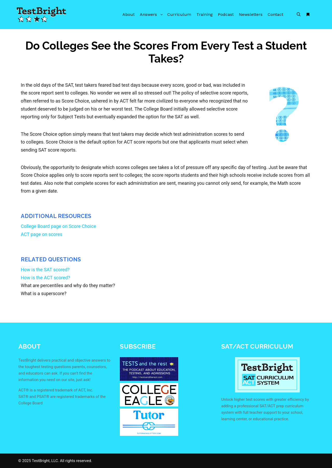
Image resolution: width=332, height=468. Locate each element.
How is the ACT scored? (45, 277)
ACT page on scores (41, 234)
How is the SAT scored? (45, 269)
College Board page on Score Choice (58, 226)
